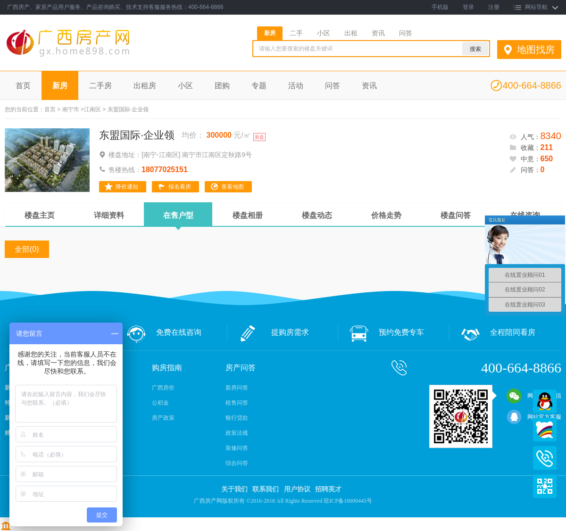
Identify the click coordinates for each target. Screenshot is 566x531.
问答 (405, 33)
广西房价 (163, 387)
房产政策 (163, 418)
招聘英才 (328, 489)
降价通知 (127, 186)
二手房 (100, 86)
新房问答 (236, 387)
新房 (269, 33)
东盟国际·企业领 (137, 135)
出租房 (144, 86)
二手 (296, 33)
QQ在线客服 (545, 401)
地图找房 (536, 49)
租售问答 (236, 402)
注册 (493, 7)
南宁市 (70, 109)
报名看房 (179, 186)
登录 (468, 7)
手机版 (440, 7)
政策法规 (236, 433)
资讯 (378, 33)
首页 (23, 86)
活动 (295, 86)
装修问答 (236, 448)
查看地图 (232, 186)
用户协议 (297, 489)
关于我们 (234, 489)
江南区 (92, 109)
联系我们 (265, 489)
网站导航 (536, 7)
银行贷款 (236, 418)
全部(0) (27, 249)
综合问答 (236, 463)
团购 (222, 86)
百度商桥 (545, 429)
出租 (351, 33)
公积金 (160, 402)
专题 (258, 86)
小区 (323, 33)
